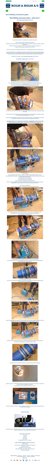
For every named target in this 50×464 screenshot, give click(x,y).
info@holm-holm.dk (22, 456)
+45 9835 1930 (37, 455)
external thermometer (26, 84)
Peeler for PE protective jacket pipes (23, 115)
